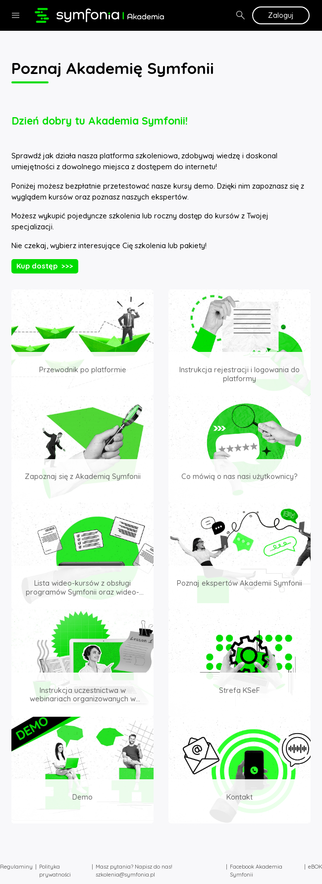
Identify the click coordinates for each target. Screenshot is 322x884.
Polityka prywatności (55, 871)
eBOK (315, 866)
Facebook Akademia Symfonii (256, 871)
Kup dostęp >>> (44, 266)
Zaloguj (281, 15)
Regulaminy (16, 866)
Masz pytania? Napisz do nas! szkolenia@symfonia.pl (134, 871)
